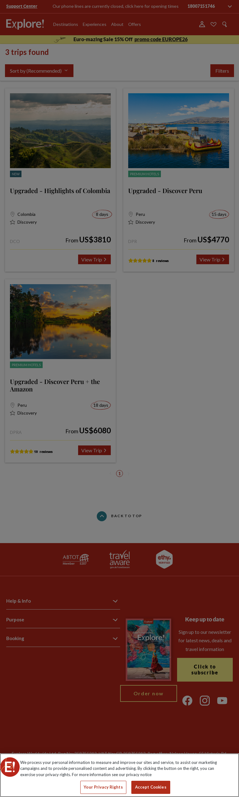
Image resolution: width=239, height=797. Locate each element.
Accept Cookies (150, 787)
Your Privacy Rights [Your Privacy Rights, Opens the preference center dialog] (103, 787)
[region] (119, 775)
